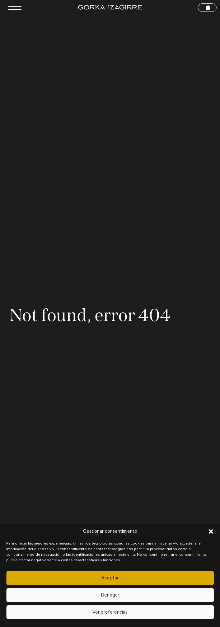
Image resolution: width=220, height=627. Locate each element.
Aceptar (110, 578)
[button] (211, 531)
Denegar (110, 595)
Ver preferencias (110, 612)
